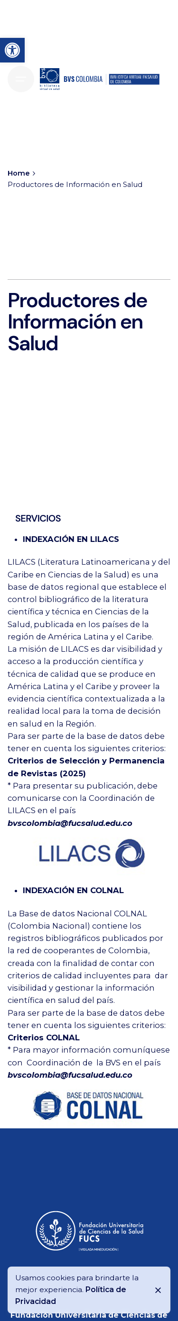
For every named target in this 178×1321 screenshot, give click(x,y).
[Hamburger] (21, 79)
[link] (12, 50)
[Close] (158, 1290)
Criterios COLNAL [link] (44, 1037)
